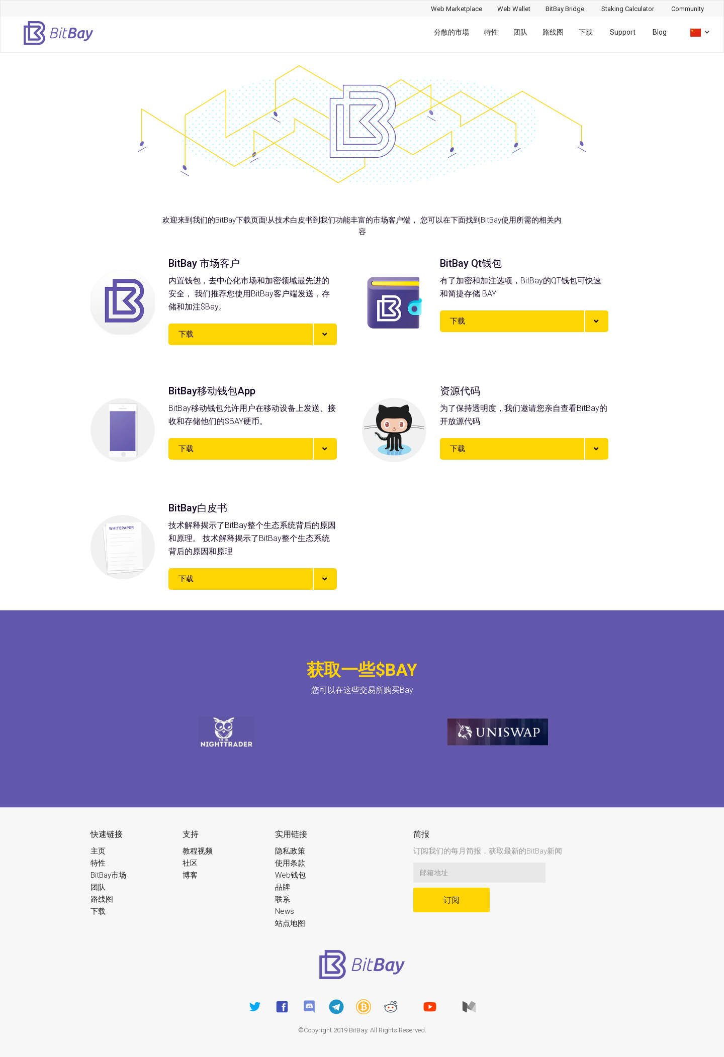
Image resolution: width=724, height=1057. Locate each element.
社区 (190, 863)
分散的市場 (451, 32)
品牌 (282, 887)
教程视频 (198, 851)
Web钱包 (290, 875)
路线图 (553, 32)
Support (623, 32)
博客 (190, 875)
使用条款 (290, 863)
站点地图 (290, 923)
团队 (520, 32)
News (284, 911)
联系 (282, 899)
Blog (660, 32)
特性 (491, 32)
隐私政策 (290, 851)
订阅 (451, 900)
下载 (586, 32)
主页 (98, 851)
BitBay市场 (108, 875)
